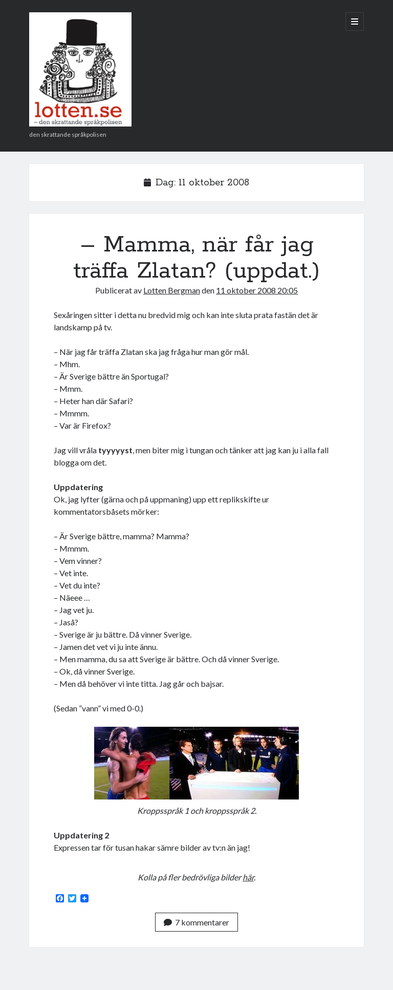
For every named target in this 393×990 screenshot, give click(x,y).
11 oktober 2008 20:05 (257, 290)
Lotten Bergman (171, 290)
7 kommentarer (196, 922)
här (248, 877)
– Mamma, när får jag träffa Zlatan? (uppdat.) (196, 258)
